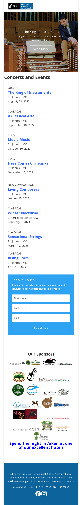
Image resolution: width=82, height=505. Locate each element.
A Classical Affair (22, 116)
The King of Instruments (41, 32)
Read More (41, 50)
